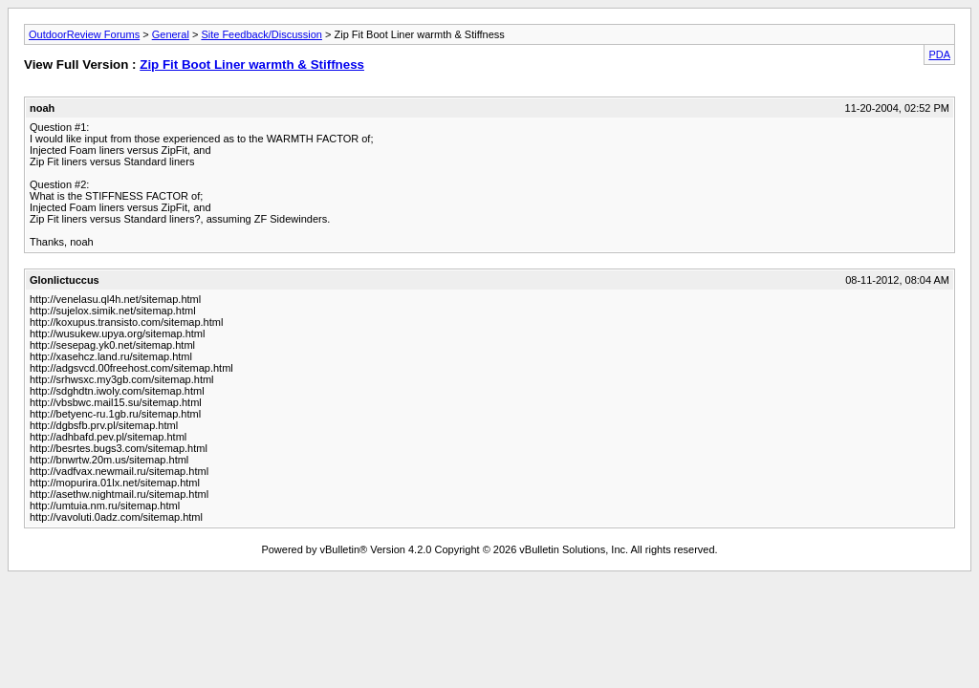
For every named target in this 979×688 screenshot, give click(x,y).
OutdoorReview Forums (84, 34)
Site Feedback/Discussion (261, 34)
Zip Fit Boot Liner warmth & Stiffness (252, 64)
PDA (939, 54)
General (170, 34)
